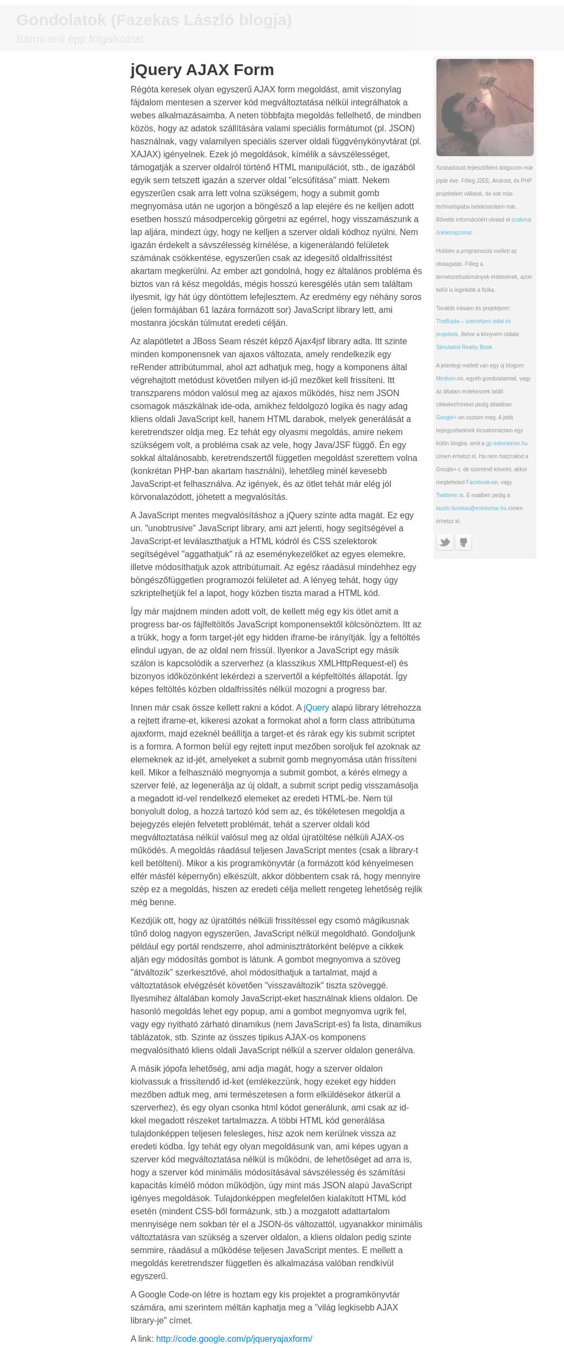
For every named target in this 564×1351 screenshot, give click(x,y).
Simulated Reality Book (464, 347)
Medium (446, 379)
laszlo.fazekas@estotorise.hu (471, 508)
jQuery (316, 707)
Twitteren (447, 495)
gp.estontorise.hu (507, 443)
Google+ (446, 417)
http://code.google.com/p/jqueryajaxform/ (234, 1338)
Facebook (478, 482)
